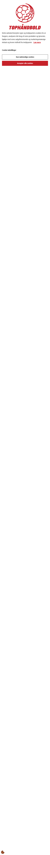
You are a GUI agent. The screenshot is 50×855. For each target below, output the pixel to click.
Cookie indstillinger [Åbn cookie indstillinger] (9, 50)
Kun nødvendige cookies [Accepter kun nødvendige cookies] (25, 57)
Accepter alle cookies (25, 63)
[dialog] (25, 427)
